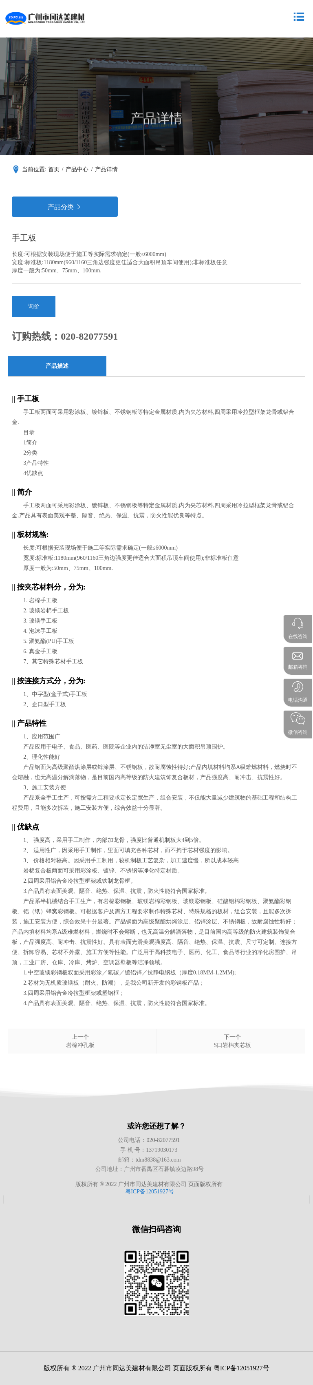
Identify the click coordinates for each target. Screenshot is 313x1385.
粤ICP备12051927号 (149, 1191)
